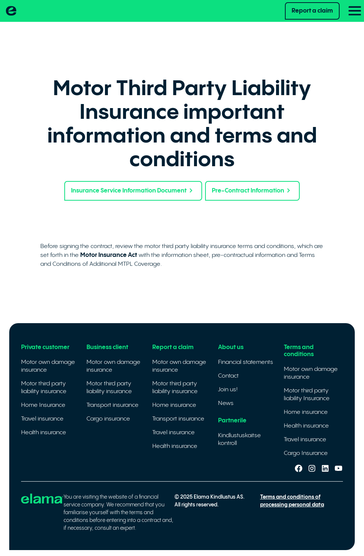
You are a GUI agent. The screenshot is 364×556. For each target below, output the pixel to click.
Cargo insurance (108, 419)
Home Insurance (43, 405)
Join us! (228, 389)
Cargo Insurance (306, 453)
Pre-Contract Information (252, 190)
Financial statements (245, 362)
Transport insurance (112, 405)
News (226, 403)
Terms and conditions (299, 351)
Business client (107, 347)
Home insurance (174, 405)
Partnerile (232, 421)
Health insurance (43, 432)
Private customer (45, 347)
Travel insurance (42, 419)
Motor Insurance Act (108, 255)
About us (231, 347)
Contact (228, 376)
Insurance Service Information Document (133, 190)
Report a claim (312, 11)
